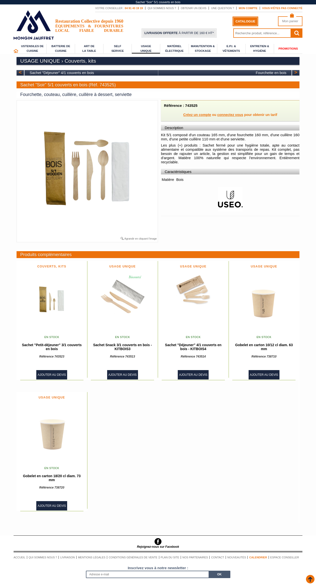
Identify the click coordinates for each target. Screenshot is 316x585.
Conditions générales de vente (133, 557)
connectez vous (230, 115)
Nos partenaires (195, 557)
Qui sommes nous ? (162, 8)
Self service (117, 49)
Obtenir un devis (193, 8)
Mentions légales (91, 557)
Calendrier (258, 557)
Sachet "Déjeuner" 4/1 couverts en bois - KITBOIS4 (193, 347)
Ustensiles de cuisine (32, 49)
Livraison (67, 557)
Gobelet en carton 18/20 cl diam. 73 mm (51, 478)
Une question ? (222, 8)
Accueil (19, 557)
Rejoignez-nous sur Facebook (158, 546)
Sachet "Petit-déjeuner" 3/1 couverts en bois (52, 347)
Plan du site (170, 557)
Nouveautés (236, 557)
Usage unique (146, 49)
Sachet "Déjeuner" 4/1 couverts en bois (62, 73)
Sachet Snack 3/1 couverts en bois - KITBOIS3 (122, 347)
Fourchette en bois (271, 73)
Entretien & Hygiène (259, 49)
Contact (217, 557)
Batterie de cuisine (60, 49)
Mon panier (290, 21)
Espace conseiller (284, 557)
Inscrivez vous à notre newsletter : (158, 568)
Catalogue (245, 21)
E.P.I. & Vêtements (231, 49)
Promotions (288, 48)
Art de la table (89, 49)
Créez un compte (197, 115)
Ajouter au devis (52, 375)
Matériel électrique (174, 49)
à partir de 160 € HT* (179, 33)
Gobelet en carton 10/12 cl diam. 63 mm (264, 347)
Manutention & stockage (203, 49)
